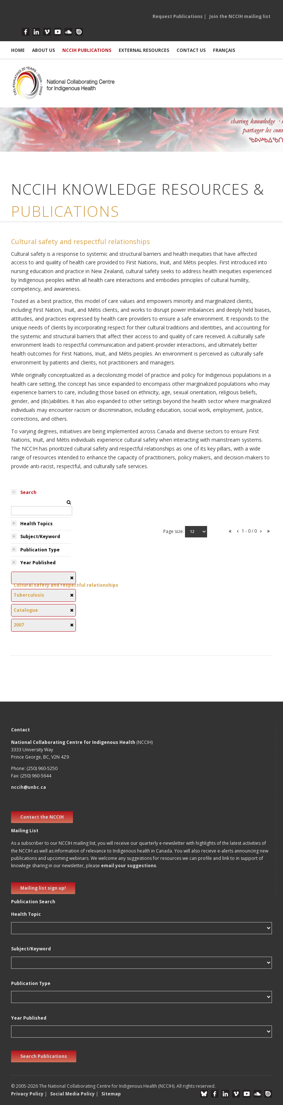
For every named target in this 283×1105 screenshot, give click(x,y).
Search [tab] (28, 492)
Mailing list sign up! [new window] (43, 888)
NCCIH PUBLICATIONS (86, 50)
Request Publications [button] (178, 16)
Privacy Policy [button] (27, 1094)
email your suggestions (128, 865)
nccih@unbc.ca (28, 787)
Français (224, 50)
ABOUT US (43, 50)
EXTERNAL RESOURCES (144, 50)
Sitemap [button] (111, 1094)
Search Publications (43, 1056)
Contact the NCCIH (42, 817)
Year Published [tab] (38, 562)
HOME (18, 50)
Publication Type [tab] (40, 550)
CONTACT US (191, 50)
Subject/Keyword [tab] (40, 536)
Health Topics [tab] (36, 523)
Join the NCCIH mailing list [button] (239, 16)
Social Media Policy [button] (72, 1094)
